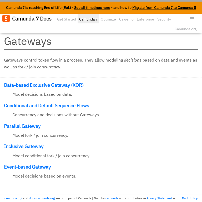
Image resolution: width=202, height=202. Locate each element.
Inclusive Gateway (23, 146)
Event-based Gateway (27, 167)
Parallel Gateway (22, 126)
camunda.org (13, 198)
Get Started (66, 19)
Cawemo (126, 19)
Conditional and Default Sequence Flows (46, 106)
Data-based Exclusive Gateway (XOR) (44, 85)
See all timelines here (92, 7)
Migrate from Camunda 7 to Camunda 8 (164, 7)
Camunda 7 (88, 19)
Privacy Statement (159, 198)
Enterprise (145, 19)
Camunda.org (185, 29)
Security (164, 19)
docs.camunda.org (42, 198)
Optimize (108, 19)
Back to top (190, 198)
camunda (111, 198)
